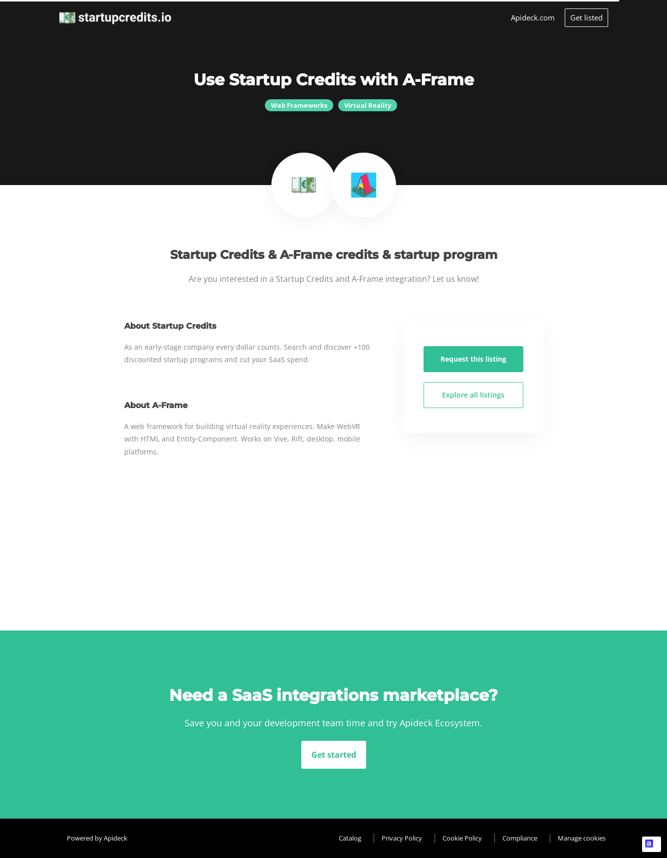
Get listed (586, 17)
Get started (333, 754)
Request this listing (473, 359)
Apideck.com (533, 17)
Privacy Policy (402, 838)
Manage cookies (582, 838)
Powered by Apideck (97, 838)
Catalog (350, 838)
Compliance (519, 838)
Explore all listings (473, 395)
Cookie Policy (462, 838)
